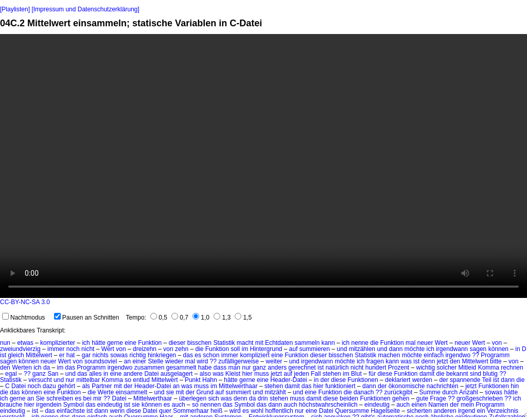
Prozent (398, 367)
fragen (375, 361)
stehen (332, 373)
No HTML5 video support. (263, 166)
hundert (376, 367)
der (325, 379)
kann (328, 342)
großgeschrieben (479, 398)
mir (97, 398)
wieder (174, 361)
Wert (441, 342)
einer (139, 361)
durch (450, 392)
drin (263, 398)
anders (277, 367)
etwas (25, 342)
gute (422, 398)
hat (70, 355)
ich (86, 342)
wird (202, 361)
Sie (40, 398)
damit (426, 373)
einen (419, 404)
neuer (425, 342)
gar (86, 355)
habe (205, 367)
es (198, 355)
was (406, 361)
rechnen (512, 367)
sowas (119, 355)
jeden (301, 373)
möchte (415, 349)
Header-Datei (288, 379)
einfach (434, 355)
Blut (356, 373)
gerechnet (301, 367)
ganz (259, 367)
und (342, 349)
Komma (488, 367)
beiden (349, 398)
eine (130, 342)
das (188, 355)
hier (247, 373)
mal (410, 342)
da (46, 367)
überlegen (192, 398)
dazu (49, 386)
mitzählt (275, 392)
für (372, 373)
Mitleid (468, 367)
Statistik (224, 342)
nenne (360, 342)
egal (11, 373)
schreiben (59, 398)
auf (293, 349)
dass (220, 367)
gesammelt (181, 367)
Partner (102, 386)
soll (235, 349)
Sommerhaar (190, 410)
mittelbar (88, 379)
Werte (106, 392)
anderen (445, 410)
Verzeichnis (502, 410)
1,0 (200, 317)
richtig (138, 355)
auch (178, 404)
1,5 (243, 317)
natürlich (336, 367)
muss (261, 373)
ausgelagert (177, 373)
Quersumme (352, 410)
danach (364, 392)
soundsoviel (100, 361)
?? (475, 355)
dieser (177, 342)
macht (245, 342)
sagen (478, 349)
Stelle (155, 361)
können (498, 349)
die (374, 342)
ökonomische (407, 386)
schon (211, 355)
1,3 (222, 317)
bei (87, 398)
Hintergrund (266, 349)
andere (133, 373)
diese (384, 373)
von (497, 342)
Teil (486, 379)
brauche (11, 404)
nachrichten (443, 386)
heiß (216, 410)
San (52, 373)
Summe (430, 392)
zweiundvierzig (20, 349)
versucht (39, 379)
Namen (438, 404)
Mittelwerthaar (238, 386)
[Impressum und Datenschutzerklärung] (85, 9)
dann (396, 349)
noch (73, 349)
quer (165, 410)
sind (475, 373)
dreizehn (144, 349)
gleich (16, 355)
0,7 (179, 317)
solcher (447, 367)
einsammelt (131, 392)
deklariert (397, 379)
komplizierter (57, 342)
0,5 (158, 317)
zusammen (149, 367)
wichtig (425, 367)
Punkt (193, 379)
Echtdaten (279, 342)
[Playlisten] (15, 9)
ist (3, 355)
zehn (181, 349)
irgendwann (452, 349)
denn (428, 361)
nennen (210, 404)
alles (95, 373)
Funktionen (362, 379)
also (205, 373)
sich (213, 398)
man (234, 367)
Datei (151, 373)
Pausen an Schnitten (86, 317)
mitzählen (362, 349)
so (128, 379)
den (455, 361)
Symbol (73, 404)
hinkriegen (162, 355)
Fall (316, 373)
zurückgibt (398, 392)
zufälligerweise (238, 361)
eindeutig (109, 404)
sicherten (419, 410)
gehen (400, 398)
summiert (238, 392)
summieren (315, 349)
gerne (115, 342)
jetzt (442, 361)
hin (515, 386)
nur (246, 367)
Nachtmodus (23, 317)
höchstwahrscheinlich (328, 404)
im (245, 349)
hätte (99, 342)
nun (5, 342)
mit (259, 342)
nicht (87, 349)
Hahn (209, 379)
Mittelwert (39, 355)
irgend (466, 410)
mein (467, 404)
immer (55, 349)
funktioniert (340, 386)
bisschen (199, 342)
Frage (438, 398)
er (62, 355)
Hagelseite (385, 410)
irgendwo (457, 355)
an (127, 361)
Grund (204, 392)
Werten (21, 367)
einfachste (71, 410)
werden (422, 379)
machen (389, 355)
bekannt (457, 373)
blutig (490, 373)
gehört (66, 386)
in (517, 349)
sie (170, 392)
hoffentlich (279, 410)
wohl (257, 410)
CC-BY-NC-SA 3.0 (25, 302)
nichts (100, 355)
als (86, 386)
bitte (496, 361)
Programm (495, 355)
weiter (274, 361)
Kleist (232, 373)
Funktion (150, 342)
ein (481, 410)
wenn (117, 410)
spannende (465, 379)
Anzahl (468, 392)
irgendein (48, 404)
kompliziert (254, 355)
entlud (141, 379)
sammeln (307, 342)
